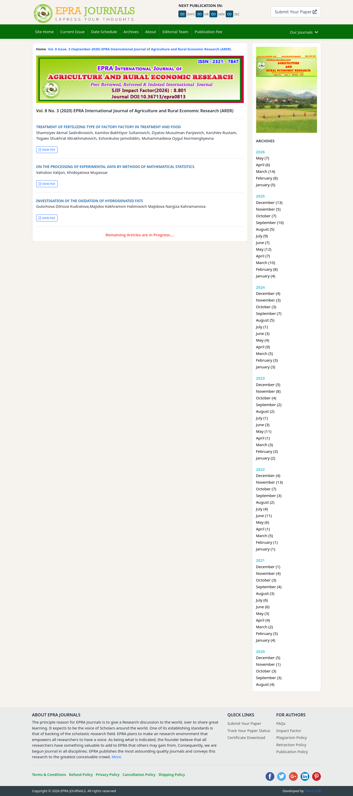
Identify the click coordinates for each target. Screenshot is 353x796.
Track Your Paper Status (249, 730)
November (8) (268, 391)
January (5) (265, 184)
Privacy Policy (108, 774)
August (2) (265, 411)
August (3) (265, 593)
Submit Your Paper (296, 12)
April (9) (263, 346)
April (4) (263, 620)
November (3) (268, 300)
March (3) (264, 444)
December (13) (269, 202)
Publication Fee (208, 31)
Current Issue (72, 31)
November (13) (269, 482)
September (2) (269, 404)
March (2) (264, 626)
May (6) (262, 522)
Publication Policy (292, 751)
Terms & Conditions (49, 774)
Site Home (44, 31)
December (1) (268, 566)
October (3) (266, 306)
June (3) (263, 333)
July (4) (262, 508)
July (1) (262, 326)
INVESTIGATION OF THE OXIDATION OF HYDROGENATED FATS (89, 200)
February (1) (267, 542)
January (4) (265, 275)
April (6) (263, 164)
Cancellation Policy (139, 774)
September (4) (269, 586)
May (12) (263, 249)
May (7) (262, 158)
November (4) (268, 573)
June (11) (264, 515)
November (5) (268, 209)
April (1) (263, 438)
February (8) (267, 178)
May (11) (263, 431)
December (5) (268, 384)
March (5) (264, 353)
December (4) (268, 293)
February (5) (267, 633)
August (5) (265, 229)
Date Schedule (104, 31)
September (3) (269, 495)
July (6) (262, 600)
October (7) (266, 215)
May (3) (262, 613)
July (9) (262, 235)
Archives (131, 31)
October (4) (266, 397)
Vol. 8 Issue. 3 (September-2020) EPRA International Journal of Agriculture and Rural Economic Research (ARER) (139, 49)
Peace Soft (313, 791)
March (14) (265, 171)
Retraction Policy (291, 744)
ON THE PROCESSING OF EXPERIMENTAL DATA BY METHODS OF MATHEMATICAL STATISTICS (115, 166)
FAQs (281, 723)
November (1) (268, 664)
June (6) (263, 606)
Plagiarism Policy (291, 737)
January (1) (265, 548)
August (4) (265, 684)
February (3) (267, 360)
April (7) (263, 255)
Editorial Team (175, 31)
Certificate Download (246, 737)
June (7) (263, 242)
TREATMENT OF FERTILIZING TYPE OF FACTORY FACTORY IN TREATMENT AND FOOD (108, 126)
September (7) (269, 313)
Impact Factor (288, 730)
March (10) (265, 262)
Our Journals (304, 31)
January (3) (265, 366)
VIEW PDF (46, 150)
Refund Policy (81, 774)
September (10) (270, 222)
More (116, 756)
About (150, 31)
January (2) (265, 458)
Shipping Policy (171, 774)
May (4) (262, 340)
